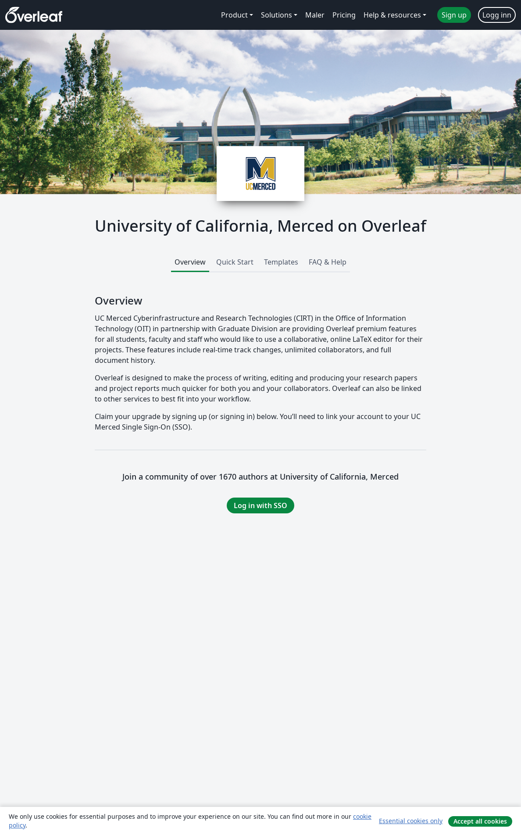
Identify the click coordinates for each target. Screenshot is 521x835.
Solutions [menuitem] (276, 15)
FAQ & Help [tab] (327, 262)
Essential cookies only (410, 821)
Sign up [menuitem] (454, 15)
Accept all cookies (480, 821)
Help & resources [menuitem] (392, 15)
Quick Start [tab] (234, 262)
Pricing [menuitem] (344, 15)
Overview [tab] (190, 262)
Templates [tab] (281, 262)
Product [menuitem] (234, 15)
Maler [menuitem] (315, 15)
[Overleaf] (33, 15)
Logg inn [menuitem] (496, 15)
